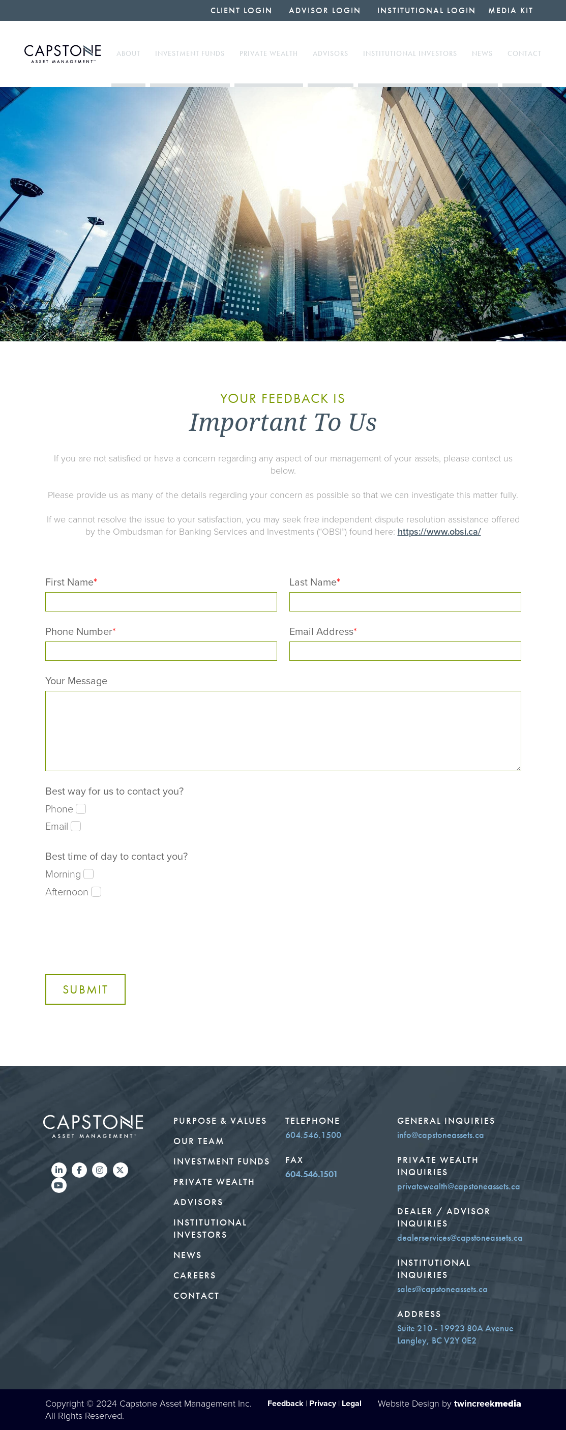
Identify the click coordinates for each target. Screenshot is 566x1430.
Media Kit (510, 10)
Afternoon (73, 891)
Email (63, 826)
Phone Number (80, 631)
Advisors (330, 53)
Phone (65, 808)
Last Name (314, 582)
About (128, 53)
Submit (85, 989)
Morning (69, 874)
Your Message (76, 680)
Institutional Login (426, 10)
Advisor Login (325, 10)
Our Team (198, 1141)
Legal (352, 1403)
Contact (525, 53)
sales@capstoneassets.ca (442, 1289)
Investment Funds (190, 53)
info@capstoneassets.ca (440, 1135)
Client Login (242, 10)
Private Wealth (269, 53)
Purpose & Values (220, 1120)
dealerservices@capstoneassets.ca (460, 1237)
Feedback (285, 1403)
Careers (194, 1275)
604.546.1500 (313, 1135)
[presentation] (122, 934)
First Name (71, 582)
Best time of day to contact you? (116, 856)
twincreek (487, 1403)
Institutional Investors (410, 53)
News (482, 53)
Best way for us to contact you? (114, 791)
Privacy (322, 1403)
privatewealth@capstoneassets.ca (458, 1186)
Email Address (323, 631)
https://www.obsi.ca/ (439, 531)
